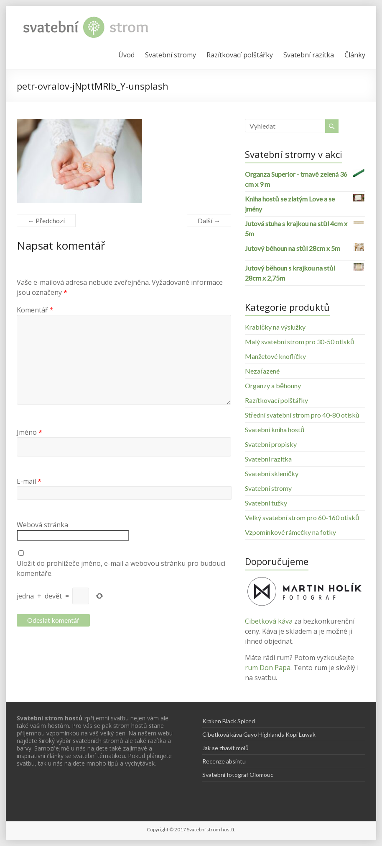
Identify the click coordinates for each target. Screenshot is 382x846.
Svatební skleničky (271, 473)
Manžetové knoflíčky (275, 356)
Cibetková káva (269, 621)
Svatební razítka (308, 54)
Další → (209, 220)
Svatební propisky (271, 444)
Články (354, 54)
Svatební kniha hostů (274, 429)
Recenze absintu (224, 761)
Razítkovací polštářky (239, 54)
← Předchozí (46, 220)
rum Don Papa (267, 667)
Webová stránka (42, 524)
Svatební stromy (170, 54)
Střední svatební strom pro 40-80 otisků (302, 415)
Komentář (35, 310)
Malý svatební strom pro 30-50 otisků (299, 342)
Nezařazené (262, 371)
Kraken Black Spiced (228, 721)
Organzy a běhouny (273, 385)
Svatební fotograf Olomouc (237, 774)
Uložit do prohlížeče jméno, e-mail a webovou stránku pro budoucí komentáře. (121, 568)
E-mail (29, 481)
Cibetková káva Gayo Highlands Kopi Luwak (259, 734)
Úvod (126, 54)
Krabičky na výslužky (275, 327)
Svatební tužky (266, 503)
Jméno (29, 432)
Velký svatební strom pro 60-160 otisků (302, 517)
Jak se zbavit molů (225, 747)
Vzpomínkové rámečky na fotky (290, 532)
